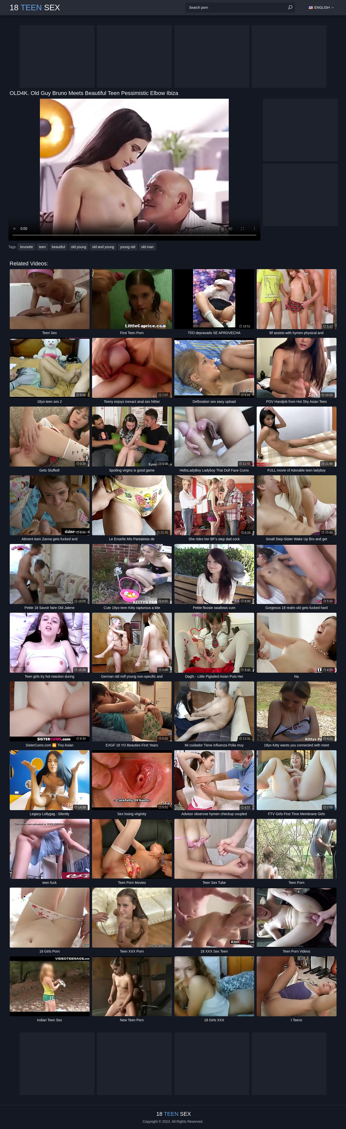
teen (42, 247)
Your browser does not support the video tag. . (134, 170)
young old (127, 247)
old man (147, 247)
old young (78, 247)
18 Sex (35, 7)
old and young (103, 247)
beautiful (58, 247)
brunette (26, 247)
